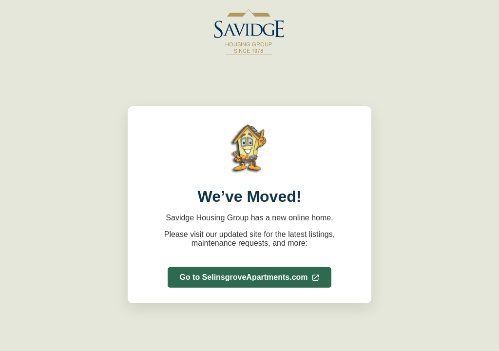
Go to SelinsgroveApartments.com (249, 277)
